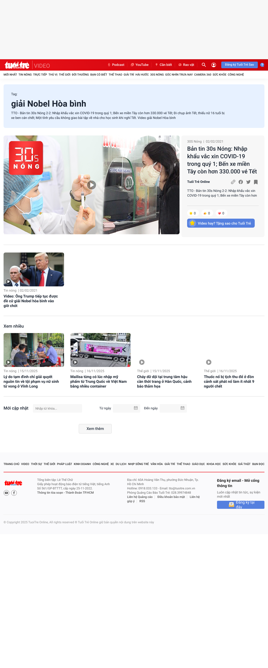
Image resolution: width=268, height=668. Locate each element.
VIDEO (42, 66)
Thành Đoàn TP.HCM (79, 493)
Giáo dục (198, 464)
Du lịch (121, 464)
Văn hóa (157, 464)
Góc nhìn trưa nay (179, 74)
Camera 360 (202, 74)
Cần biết (163, 65)
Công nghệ (236, 74)
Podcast (116, 65)
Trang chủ (11, 464)
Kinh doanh (82, 464)
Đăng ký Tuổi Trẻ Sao (239, 65)
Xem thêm (95, 428)
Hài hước (142, 74)
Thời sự (36, 464)
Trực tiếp (40, 74)
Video (25, 464)
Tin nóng (25, 74)
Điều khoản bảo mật (171, 497)
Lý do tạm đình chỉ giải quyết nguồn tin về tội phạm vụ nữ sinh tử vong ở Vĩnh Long (31, 381)
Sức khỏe (219, 74)
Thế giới (64, 74)
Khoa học (214, 464)
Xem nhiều (14, 326)
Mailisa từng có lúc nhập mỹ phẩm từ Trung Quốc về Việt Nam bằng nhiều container (98, 381)
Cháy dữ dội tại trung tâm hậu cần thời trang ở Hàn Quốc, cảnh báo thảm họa (164, 381)
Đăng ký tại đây (245, 505)
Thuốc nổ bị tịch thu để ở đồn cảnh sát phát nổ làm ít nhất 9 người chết (229, 381)
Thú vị (52, 74)
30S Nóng (157, 74)
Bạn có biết (98, 74)
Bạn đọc (258, 464)
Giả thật (244, 464)
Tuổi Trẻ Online (198, 182)
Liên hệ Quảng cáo (140, 497)
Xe (112, 464)
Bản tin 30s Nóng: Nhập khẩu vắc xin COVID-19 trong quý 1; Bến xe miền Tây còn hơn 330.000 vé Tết (222, 160)
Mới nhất (10, 74)
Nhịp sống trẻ (138, 464)
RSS (142, 501)
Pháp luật (64, 464)
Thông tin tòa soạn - (51, 493)
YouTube (139, 65)
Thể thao (115, 74)
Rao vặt (186, 65)
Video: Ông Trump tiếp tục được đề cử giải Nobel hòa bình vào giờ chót (31, 301)
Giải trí (129, 74)
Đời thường (80, 74)
